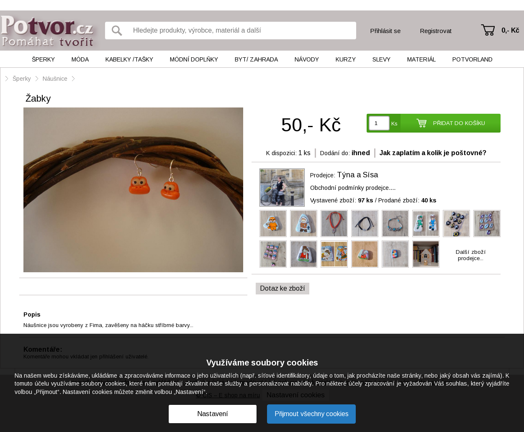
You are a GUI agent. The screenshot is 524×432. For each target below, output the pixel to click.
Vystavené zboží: (341, 200)
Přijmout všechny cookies (312, 413)
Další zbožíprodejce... (471, 255)
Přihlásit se (385, 30)
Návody (307, 59)
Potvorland (472, 59)
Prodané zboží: (407, 200)
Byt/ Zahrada (256, 59)
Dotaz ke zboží (282, 288)
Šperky (43, 59)
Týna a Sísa (357, 175)
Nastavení (212, 413)
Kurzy (346, 59)
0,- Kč (510, 30)
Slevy (381, 59)
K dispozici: (281, 153)
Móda (80, 59)
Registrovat (436, 30)
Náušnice (55, 78)
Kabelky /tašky (129, 59)
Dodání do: (335, 153)
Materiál (421, 59)
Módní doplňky (194, 59)
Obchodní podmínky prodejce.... (353, 187)
